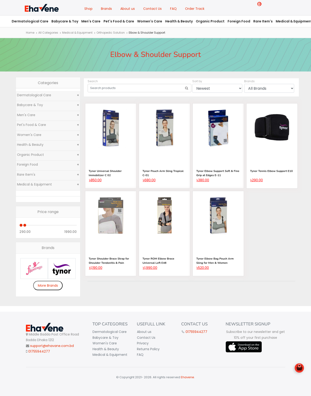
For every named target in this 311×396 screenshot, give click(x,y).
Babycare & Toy (64, 21)
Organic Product (210, 21)
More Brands (48, 285)
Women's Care (149, 21)
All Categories (48, 33)
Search (93, 81)
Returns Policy (148, 349)
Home (30, 33)
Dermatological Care (30, 21)
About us (127, 8)
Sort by (197, 81)
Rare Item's (263, 21)
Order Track (194, 8)
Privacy (143, 343)
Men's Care (90, 21)
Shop (88, 8)
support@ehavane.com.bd (52, 345)
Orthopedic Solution (111, 33)
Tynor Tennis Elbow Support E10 (271, 171)
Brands (106, 8)
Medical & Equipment (77, 33)
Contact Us (152, 8)
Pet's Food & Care (119, 21)
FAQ (173, 8)
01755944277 (39, 351)
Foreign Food (239, 21)
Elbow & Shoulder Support (147, 33)
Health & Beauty (179, 21)
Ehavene (187, 377)
